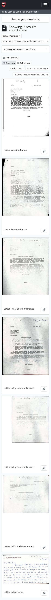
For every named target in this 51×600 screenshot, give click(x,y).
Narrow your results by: (25, 19)
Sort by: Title (16, 68)
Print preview (10, 57)
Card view (9, 63)
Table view (23, 63)
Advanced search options (20, 49)
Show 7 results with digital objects (31, 74)
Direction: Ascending (37, 68)
